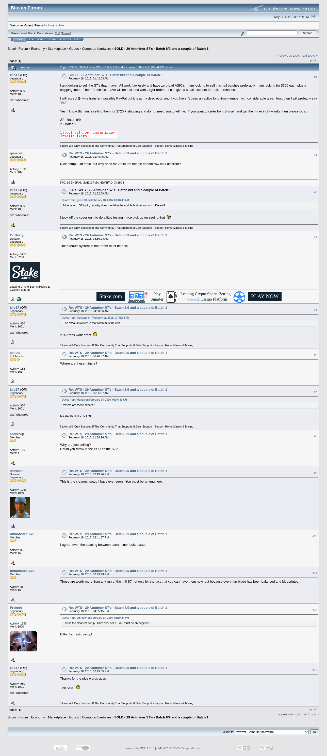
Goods (74, 49)
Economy (38, 49)
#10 (315, 536)
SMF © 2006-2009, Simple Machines (180, 748)
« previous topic (288, 55)
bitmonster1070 (22, 534)
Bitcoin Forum (18, 49)
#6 (315, 354)
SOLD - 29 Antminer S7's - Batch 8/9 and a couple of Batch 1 (161, 49)
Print (313, 60)
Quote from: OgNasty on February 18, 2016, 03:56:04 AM (95, 317)
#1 (315, 76)
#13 (315, 669)
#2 (315, 155)
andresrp (17, 434)
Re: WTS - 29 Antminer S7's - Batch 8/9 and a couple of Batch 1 (118, 153)
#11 (315, 572)
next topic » (309, 55)
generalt (16, 153)
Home (19, 39)
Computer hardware (96, 49)
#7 (315, 391)
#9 (315, 472)
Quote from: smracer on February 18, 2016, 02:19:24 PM (95, 617)
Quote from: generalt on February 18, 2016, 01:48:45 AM (95, 200)
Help (31, 39)
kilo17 (14, 75)
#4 (315, 237)
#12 (315, 609)
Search (41, 39)
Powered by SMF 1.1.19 (140, 748)
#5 (315, 309)
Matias (15, 353)
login (47, 25)
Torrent (66, 33)
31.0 (57, 33)
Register (65, 39)
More (77, 39)
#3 (315, 192)
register (59, 25)
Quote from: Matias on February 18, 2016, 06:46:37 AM (94, 399)
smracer (16, 471)
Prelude (16, 608)
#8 (315, 436)
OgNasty (16, 235)
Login (52, 39)
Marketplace (57, 49)
